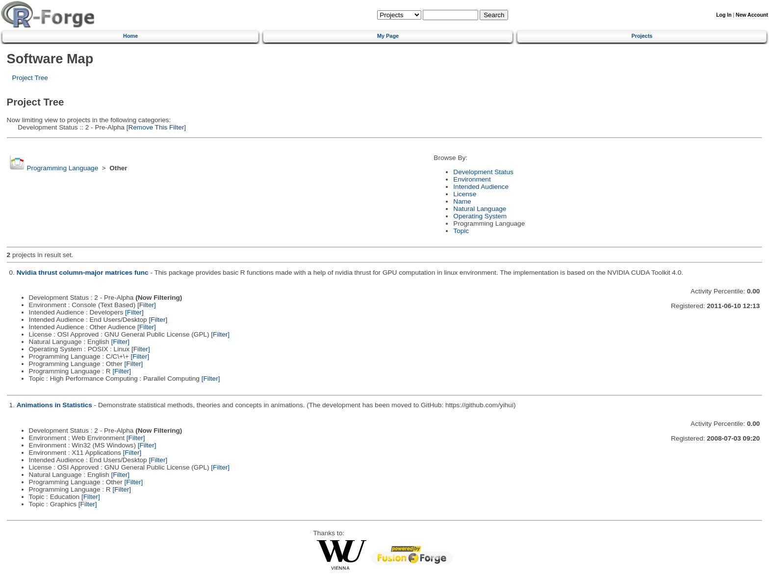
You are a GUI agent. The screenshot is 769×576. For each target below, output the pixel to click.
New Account (752, 15)
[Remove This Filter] (155, 127)
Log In (723, 15)
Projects (641, 36)
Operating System (480, 216)
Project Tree (30, 77)
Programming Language (62, 168)
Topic (461, 231)
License (464, 194)
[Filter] (146, 305)
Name (462, 201)
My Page (388, 36)
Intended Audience (481, 186)
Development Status (483, 172)
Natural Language (479, 208)
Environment (471, 179)
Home (130, 36)
